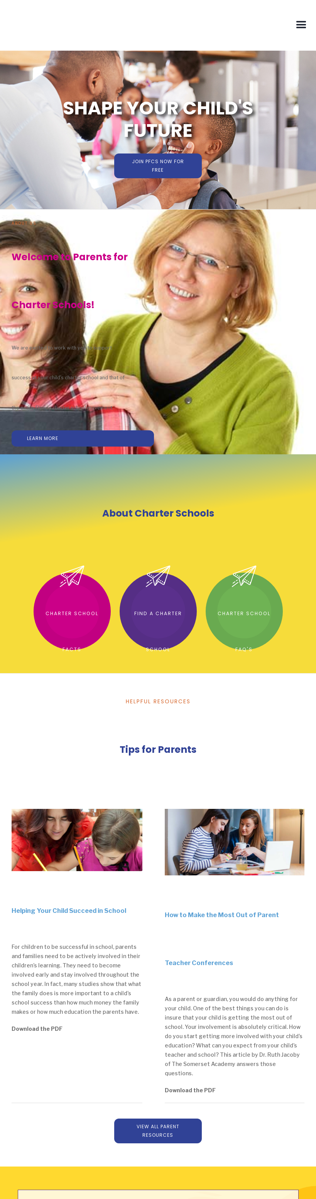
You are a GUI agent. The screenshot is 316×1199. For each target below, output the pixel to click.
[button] (301, 25)
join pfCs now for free (158, 165)
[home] (71, 25)
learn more (42, 438)
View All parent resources (158, 1130)
